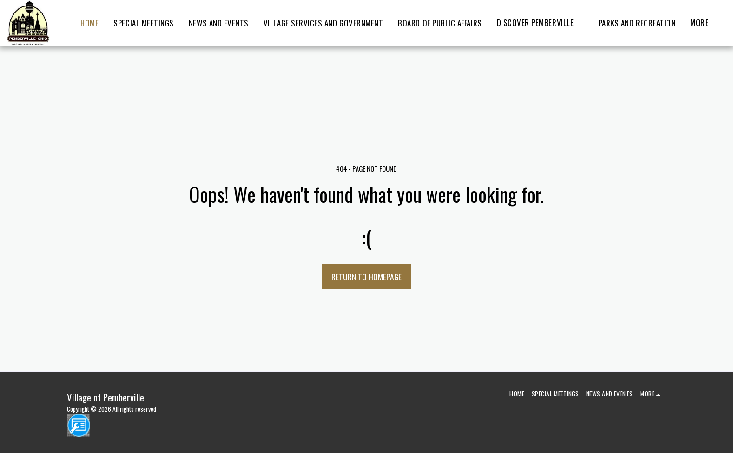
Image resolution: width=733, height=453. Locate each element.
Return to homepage (366, 277)
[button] (540, 23)
